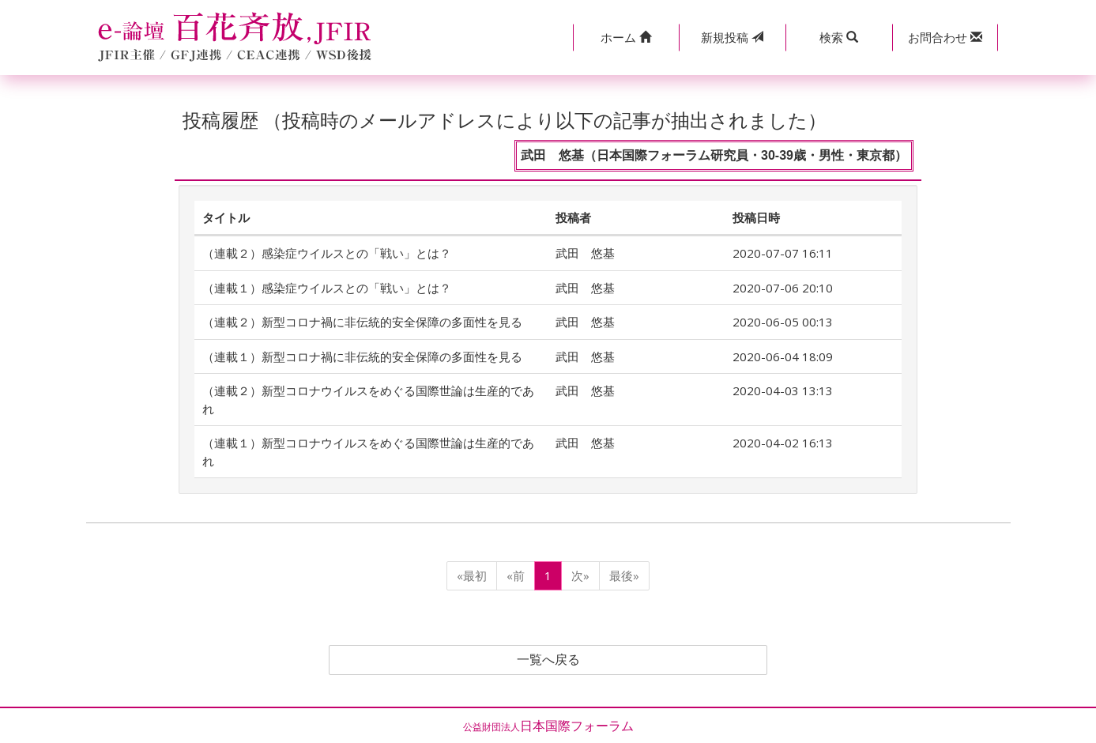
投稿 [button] (732, 37)
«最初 (472, 575)
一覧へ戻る (548, 660)
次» (580, 575)
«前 (516, 575)
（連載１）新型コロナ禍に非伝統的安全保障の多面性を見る (362, 356)
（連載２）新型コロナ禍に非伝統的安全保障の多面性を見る (362, 322)
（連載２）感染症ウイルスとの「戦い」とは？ (326, 253)
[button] (626, 37)
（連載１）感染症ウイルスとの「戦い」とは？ (326, 288)
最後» (624, 575)
